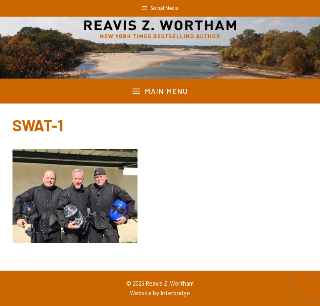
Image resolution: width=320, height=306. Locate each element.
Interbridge (175, 293)
